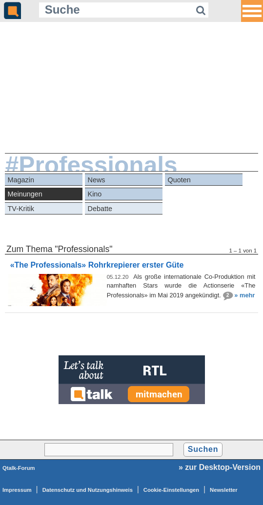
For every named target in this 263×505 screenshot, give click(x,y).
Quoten (179, 180)
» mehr (244, 294)
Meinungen (25, 194)
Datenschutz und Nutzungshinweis (87, 490)
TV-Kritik (21, 209)
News (96, 180)
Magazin (21, 180)
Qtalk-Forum (18, 468)
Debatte (100, 209)
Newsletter (224, 490)
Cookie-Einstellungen (171, 490)
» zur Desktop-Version (220, 467)
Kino (95, 194)
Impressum (17, 490)
